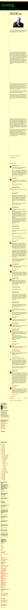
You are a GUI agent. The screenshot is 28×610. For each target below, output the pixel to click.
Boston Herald (3, 422)
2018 (3, 448)
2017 (3, 449)
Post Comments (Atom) (18, 400)
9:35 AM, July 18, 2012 (15, 343)
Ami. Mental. (3, 575)
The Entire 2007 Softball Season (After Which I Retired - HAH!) (4, 601)
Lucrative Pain (3, 564)
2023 (3, 443)
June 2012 (4, 468)
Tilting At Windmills (3, 578)
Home (19, 398)
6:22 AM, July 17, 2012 (15, 262)
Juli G (1, 567)
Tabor (13, 344)
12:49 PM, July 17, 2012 (15, 301)
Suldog (7, 5)
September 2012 (5, 457)
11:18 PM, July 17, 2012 (15, 328)
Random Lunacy (3, 584)
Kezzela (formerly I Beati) (4, 566)
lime (13, 270)
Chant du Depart (3, 496)
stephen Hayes (15, 187)
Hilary (13, 317)
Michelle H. (14, 278)
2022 (3, 444)
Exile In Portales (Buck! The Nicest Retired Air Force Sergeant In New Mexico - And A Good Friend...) (4, 595)
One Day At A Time (3, 569)
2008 (3, 476)
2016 (3, 450)
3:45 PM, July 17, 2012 (15, 316)
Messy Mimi (2, 519)
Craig (13, 241)
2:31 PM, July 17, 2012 (15, 308)
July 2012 (4, 459)
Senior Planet (3, 428)
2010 (3, 474)
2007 (3, 477)
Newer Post (12, 398)
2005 (3, 479)
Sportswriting (4, 460)
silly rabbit (14, 207)
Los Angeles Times (4, 425)
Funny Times (3, 427)
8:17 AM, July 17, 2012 (15, 268)
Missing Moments (3, 570)
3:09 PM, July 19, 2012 (15, 369)
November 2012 (5, 455)
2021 (3, 445)
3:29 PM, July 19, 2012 (15, 385)
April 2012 (4, 470)
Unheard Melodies (3, 551)
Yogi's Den (2, 579)
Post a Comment (12, 396)
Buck (13, 178)
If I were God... (15, 287)
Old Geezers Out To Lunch (5, 565)
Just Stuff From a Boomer (17, 358)
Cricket (13, 193)
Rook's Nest (2, 548)
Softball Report (4, 462)
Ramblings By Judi (3, 572)
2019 (3, 447)
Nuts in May (14, 341)
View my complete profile (5, 417)
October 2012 (5, 456)
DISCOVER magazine (4, 423)
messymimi (14, 264)
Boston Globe (3, 424)
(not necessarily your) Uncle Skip (18, 309)
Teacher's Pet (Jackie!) (4, 514)
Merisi (2, 545)
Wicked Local (3, 426)
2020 (3, 446)
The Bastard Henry (3, 571)
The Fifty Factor (3, 568)
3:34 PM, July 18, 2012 (15, 349)
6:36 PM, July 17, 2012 (15, 322)
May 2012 (4, 469)
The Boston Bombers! (4, 602)
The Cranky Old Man (4, 532)
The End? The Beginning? (4, 466)
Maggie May (14, 329)
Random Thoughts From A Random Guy (5, 574)
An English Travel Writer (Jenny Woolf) (4, 560)
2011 (3, 473)
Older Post (25, 398)
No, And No (3, 467)
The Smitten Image (3, 503)
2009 (3, 475)
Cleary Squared (3, 586)
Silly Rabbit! (2, 583)
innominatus (14, 165)
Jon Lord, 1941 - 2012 (16, 14)
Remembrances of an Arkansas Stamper (4, 582)
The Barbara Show (3, 585)
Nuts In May (2, 557)
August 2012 (4, 458)
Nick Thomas (3, 587)
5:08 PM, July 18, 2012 (15, 356)
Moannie (2, 591)
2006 (3, 478)
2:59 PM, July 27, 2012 (15, 394)
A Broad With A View (4, 558)
